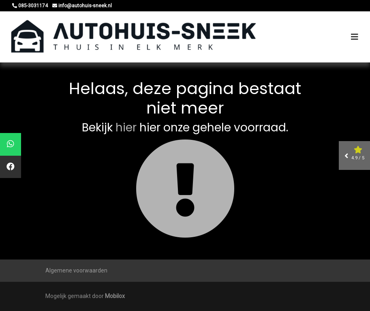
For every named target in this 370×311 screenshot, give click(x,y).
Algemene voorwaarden (76, 270)
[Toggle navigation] (355, 37)
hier (126, 127)
